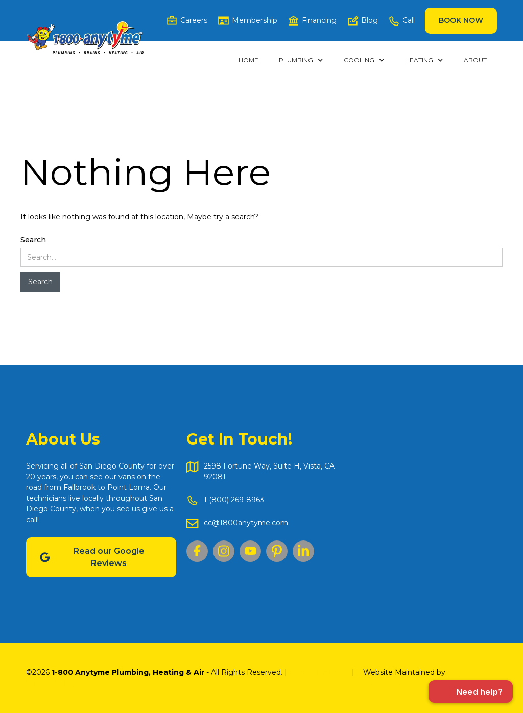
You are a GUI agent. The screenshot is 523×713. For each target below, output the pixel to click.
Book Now (461, 20)
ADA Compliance (319, 672)
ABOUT (475, 60)
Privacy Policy (51, 682)
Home (248, 60)
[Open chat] (471, 691)
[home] (85, 37)
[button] (301, 60)
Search (33, 239)
